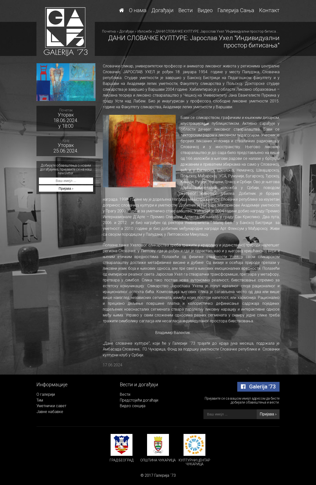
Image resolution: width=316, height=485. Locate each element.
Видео (205, 10)
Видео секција (132, 406)
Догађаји (162, 10)
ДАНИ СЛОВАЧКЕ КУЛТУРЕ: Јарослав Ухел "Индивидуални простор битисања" (219, 31)
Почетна (109, 31)
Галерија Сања (236, 10)
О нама (138, 10)
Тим (39, 400)
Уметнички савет (51, 406)
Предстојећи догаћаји (139, 400)
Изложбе (144, 31)
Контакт (269, 10)
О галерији (45, 394)
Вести (185, 10)
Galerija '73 (258, 387)
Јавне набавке (49, 411)
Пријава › (66, 188)
